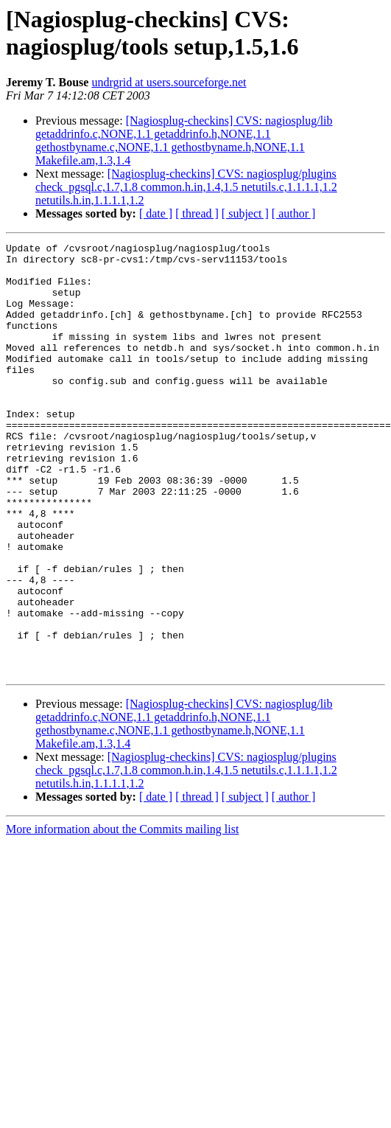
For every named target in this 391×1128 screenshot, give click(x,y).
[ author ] (294, 213)
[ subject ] (245, 213)
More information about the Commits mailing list (122, 915)
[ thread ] (197, 213)
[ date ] (155, 213)
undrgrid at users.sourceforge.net (168, 82)
